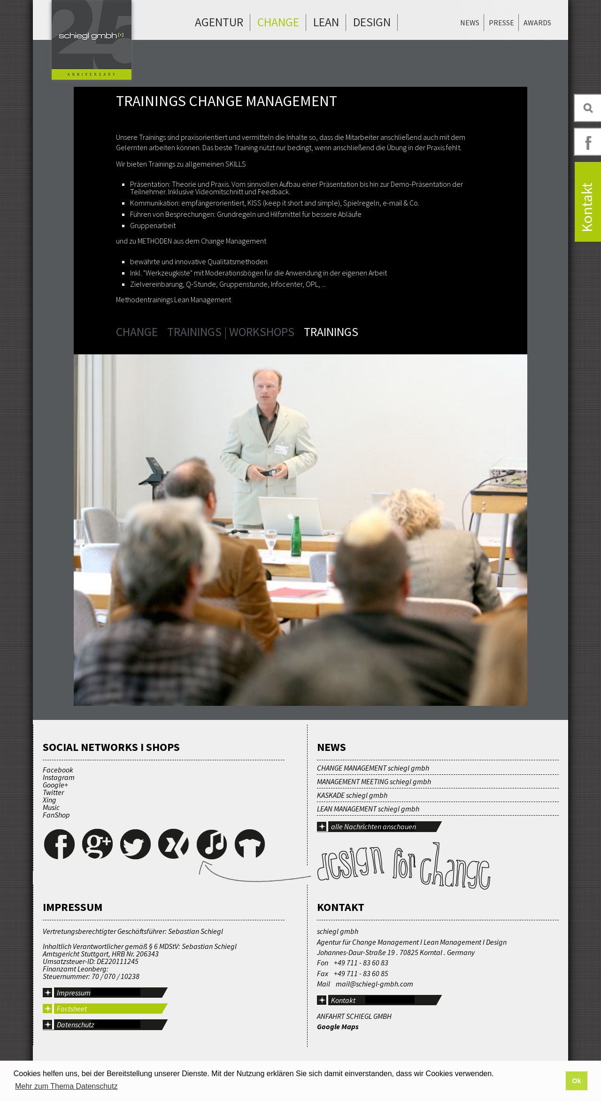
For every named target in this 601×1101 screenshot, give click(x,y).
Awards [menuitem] (537, 22)
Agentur (219, 22)
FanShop (56, 814)
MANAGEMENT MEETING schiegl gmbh (374, 781)
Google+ (55, 784)
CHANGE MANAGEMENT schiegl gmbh (373, 767)
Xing (49, 799)
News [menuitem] (469, 22)
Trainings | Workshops (230, 331)
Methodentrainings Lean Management (173, 299)
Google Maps (338, 1026)
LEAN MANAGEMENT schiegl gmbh (368, 808)
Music (51, 807)
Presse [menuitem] (501, 22)
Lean (326, 22)
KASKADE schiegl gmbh (352, 795)
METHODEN (155, 240)
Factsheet (72, 1008)
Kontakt (343, 1000)
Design (372, 22)
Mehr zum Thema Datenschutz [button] (66, 1086)
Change (278, 22)
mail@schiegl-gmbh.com (374, 983)
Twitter (53, 792)
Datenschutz (75, 1024)
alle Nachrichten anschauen (373, 826)
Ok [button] (576, 1081)
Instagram (59, 777)
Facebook (58, 769)
